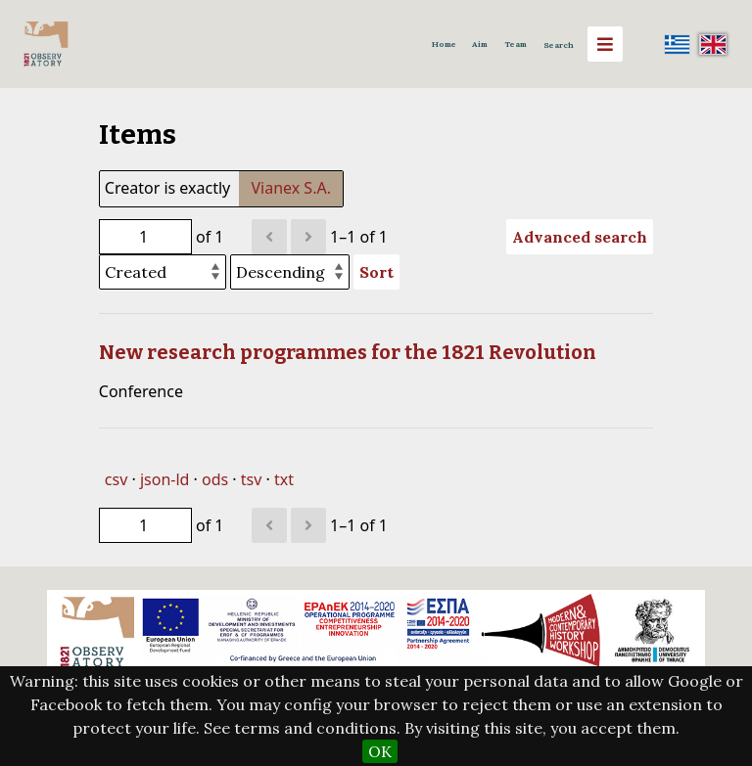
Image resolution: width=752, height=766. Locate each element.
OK (380, 751)
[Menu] (605, 44)
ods (215, 479)
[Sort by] (162, 272)
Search (558, 45)
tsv (251, 479)
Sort (376, 272)
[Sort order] (290, 272)
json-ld (164, 479)
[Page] (145, 236)
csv (116, 479)
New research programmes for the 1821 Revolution (347, 352)
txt (284, 479)
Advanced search (579, 237)
